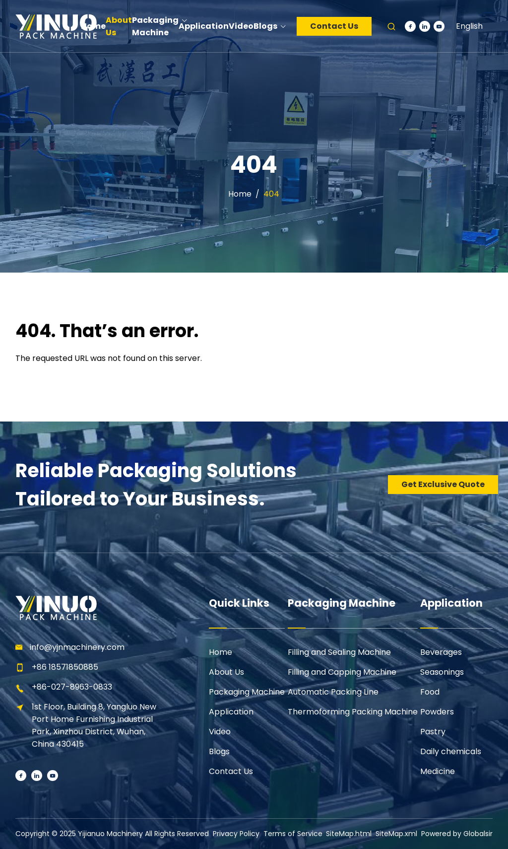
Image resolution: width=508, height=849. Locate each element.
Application (231, 711)
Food (430, 692)
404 (271, 194)
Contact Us (334, 26)
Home (240, 194)
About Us (226, 672)
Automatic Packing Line (333, 692)
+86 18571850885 (65, 667)
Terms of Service (292, 834)
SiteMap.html (349, 834)
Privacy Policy (236, 834)
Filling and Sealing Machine (339, 652)
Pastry (432, 731)
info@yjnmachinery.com (77, 647)
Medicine (437, 771)
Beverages (441, 652)
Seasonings (442, 672)
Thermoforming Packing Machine (353, 711)
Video (220, 731)
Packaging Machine (247, 692)
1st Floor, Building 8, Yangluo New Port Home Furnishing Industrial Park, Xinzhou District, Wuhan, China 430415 (94, 725)
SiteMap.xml (396, 834)
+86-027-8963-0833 (72, 687)
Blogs (219, 751)
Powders (437, 711)
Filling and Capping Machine (342, 672)
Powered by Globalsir (457, 834)
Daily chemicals (450, 751)
